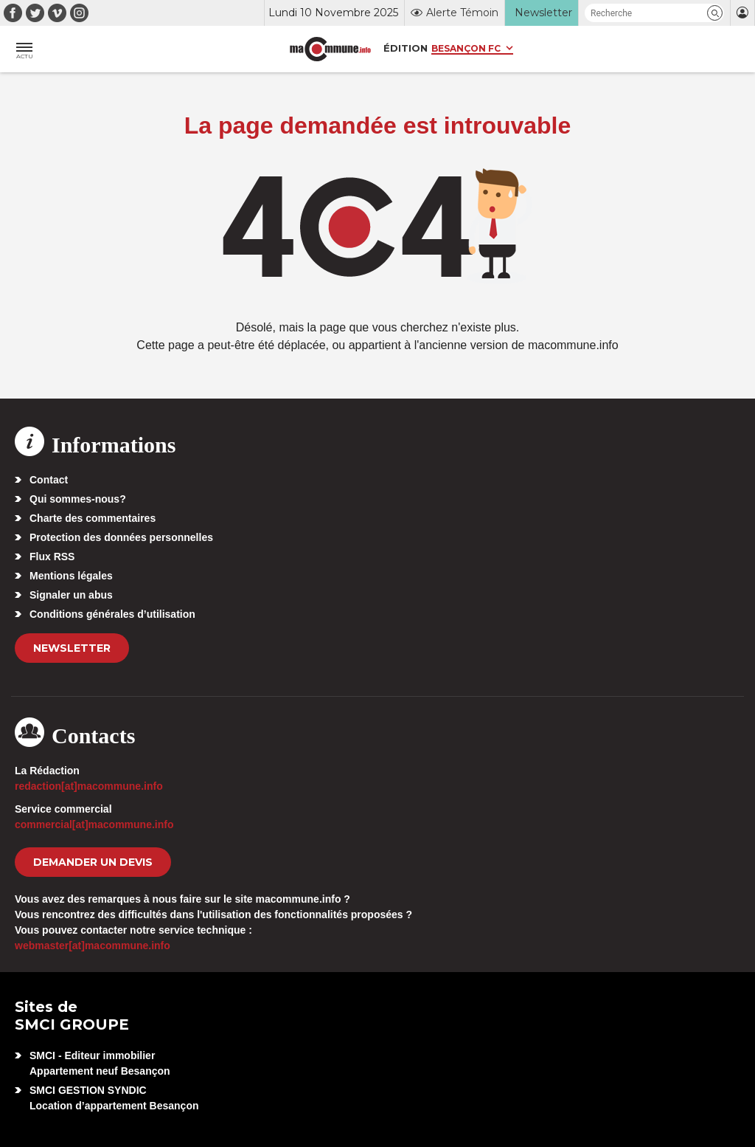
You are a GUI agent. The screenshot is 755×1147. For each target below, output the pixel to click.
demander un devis (93, 862)
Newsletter (72, 648)
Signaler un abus (71, 595)
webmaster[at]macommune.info (92, 945)
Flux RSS (51, 556)
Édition (405, 48)
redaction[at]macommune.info (89, 786)
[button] (715, 13)
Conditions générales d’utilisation (112, 614)
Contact (48, 480)
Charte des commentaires (92, 518)
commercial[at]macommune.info (94, 824)
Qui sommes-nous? (77, 499)
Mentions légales (71, 576)
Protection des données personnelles (121, 537)
